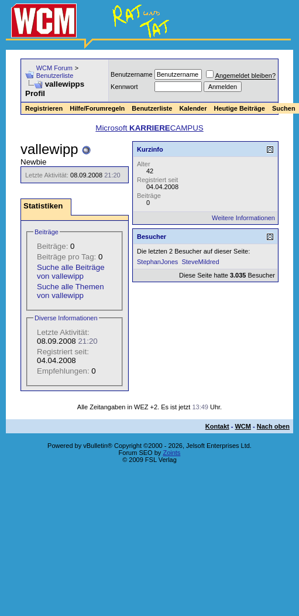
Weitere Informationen (243, 217)
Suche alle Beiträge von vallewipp (71, 271)
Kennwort (124, 86)
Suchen (283, 108)
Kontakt (217, 426)
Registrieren (44, 108)
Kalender (193, 108)
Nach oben (273, 426)
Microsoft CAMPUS (149, 128)
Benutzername (132, 74)
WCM (243, 426)
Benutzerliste (55, 75)
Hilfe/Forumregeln (97, 108)
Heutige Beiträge (239, 108)
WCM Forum (54, 67)
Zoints (171, 452)
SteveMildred (200, 261)
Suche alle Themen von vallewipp (70, 291)
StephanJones (157, 261)
